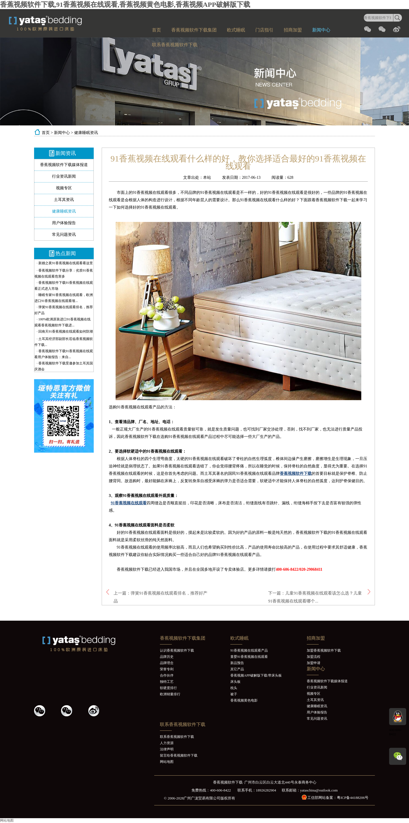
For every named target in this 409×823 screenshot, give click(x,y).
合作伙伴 (167, 675)
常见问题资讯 (64, 234)
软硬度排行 (168, 688)
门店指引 (264, 30)
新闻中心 (321, 30)
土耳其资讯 (64, 200)
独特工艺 (167, 682)
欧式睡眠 (236, 30)
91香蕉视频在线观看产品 (249, 650)
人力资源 (167, 743)
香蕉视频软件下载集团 (194, 30)
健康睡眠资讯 (86, 133)
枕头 (233, 688)
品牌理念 (167, 663)
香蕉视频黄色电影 (244, 700)
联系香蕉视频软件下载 (174, 44)
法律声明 (167, 749)
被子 (233, 694)
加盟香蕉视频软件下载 (324, 650)
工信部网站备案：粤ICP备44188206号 (337, 797)
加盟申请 (313, 663)
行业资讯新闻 (64, 176)
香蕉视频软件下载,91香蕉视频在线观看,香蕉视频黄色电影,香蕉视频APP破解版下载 (125, 4)
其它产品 (237, 669)
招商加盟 (293, 30)
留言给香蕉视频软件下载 (178, 755)
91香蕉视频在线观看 (129, 503)
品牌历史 (167, 657)
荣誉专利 (167, 669)
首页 (156, 30)
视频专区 (64, 188)
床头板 (235, 682)
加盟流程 (313, 657)
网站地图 (167, 762)
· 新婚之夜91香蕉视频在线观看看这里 (65, 263)
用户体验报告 (64, 223)
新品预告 (237, 663)
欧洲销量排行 (170, 694)
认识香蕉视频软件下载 (177, 650)
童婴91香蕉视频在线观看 (249, 657)
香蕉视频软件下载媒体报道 (64, 165)
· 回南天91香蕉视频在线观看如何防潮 (65, 331)
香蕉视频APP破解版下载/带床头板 (256, 675)
